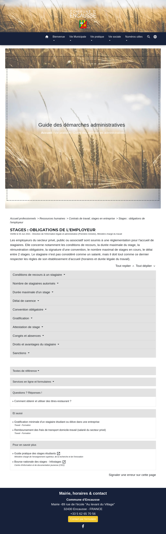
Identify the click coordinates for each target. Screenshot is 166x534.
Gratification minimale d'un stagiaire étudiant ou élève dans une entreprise (56, 421)
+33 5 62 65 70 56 (82, 513)
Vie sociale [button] (114, 36)
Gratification (21, 318)
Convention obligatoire (28, 309)
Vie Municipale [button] (77, 36)
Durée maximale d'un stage (32, 292)
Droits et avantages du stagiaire (35, 344)
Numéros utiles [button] (134, 36)
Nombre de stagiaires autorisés (34, 283)
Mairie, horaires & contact (83, 493)
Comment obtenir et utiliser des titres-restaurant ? (42, 401)
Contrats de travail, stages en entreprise (92, 218)
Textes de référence (25, 370)
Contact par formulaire (83, 519)
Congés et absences (27, 335)
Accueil (46, 132)
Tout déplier (146, 265)
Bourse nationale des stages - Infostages (40, 461)
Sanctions (20, 353)
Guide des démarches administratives (99, 132)
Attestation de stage (27, 327)
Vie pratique (62, 132)
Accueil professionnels (23, 218)
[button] (46, 37)
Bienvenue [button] (59, 36)
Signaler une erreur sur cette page (132, 475)
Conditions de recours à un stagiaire (38, 274)
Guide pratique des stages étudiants (37, 453)
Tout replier (125, 265)
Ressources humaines (53, 218)
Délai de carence (25, 300)
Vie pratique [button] (97, 36)
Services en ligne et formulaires (32, 381)
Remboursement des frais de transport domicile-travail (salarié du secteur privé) (60, 430)
